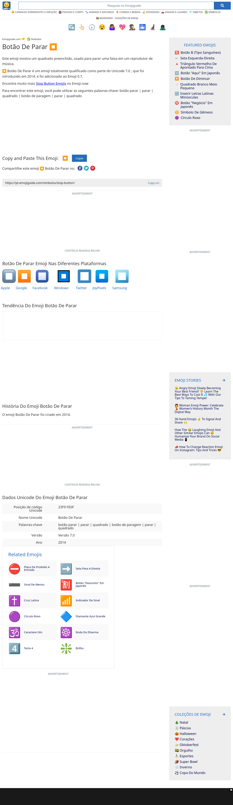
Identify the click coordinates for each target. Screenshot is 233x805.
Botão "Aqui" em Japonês (197, 73)
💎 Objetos (196, 12)
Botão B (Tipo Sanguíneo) (198, 52)
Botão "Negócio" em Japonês (194, 105)
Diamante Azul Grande (90, 616)
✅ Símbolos (213, 12)
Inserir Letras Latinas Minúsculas (194, 95)
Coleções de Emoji (126, 18)
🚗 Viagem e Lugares (174, 12)
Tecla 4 (28, 648)
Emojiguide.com (11, 39)
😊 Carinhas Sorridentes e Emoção (34, 12)
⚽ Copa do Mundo (190, 773)
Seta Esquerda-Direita (195, 58)
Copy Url (153, 183)
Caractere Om (33, 632)
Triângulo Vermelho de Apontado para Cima (196, 66)
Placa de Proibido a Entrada (37, 568)
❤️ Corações (184, 739)
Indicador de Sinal (88, 600)
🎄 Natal (181, 722)
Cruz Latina (31, 600)
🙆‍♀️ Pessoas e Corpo (71, 12)
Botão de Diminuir (192, 79)
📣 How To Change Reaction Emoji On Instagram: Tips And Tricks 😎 (199, 448)
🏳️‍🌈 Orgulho (184, 750)
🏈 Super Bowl (186, 762)
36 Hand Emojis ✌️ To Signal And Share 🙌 (198, 421)
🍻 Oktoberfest (187, 745)
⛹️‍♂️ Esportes (184, 756)
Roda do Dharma (87, 632)
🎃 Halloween (185, 734)
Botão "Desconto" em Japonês (90, 584)
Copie (79, 158)
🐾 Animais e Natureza (99, 12)
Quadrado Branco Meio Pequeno (196, 86)
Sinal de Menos (34, 584)
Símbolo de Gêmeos (194, 112)
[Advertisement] (116, 796)
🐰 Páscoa (183, 728)
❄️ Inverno (183, 767)
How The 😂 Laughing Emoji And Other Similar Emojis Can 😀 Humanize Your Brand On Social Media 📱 (198, 434)
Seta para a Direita (88, 568)
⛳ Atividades (150, 12)
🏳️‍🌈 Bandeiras (104, 18)
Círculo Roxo (32, 616)
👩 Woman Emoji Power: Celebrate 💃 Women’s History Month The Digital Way (199, 409)
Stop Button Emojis (51, 83)
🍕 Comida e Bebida (128, 12)
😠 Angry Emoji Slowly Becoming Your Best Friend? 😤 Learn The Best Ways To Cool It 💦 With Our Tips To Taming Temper (198, 393)
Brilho (80, 648)
